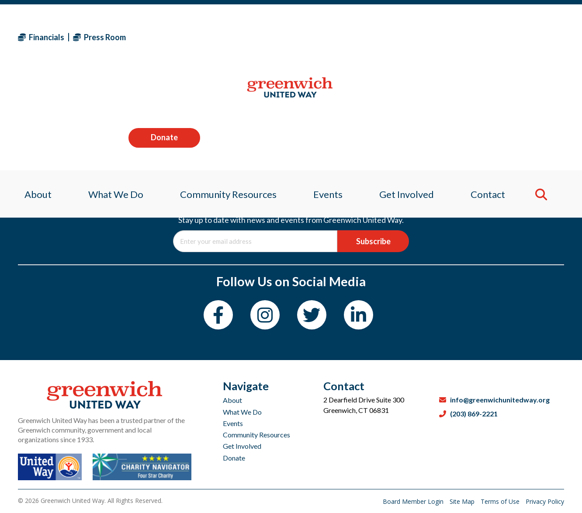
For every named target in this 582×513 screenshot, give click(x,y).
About (232, 400)
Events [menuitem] (328, 94)
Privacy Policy (545, 501)
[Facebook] (218, 314)
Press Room (99, 37)
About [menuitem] (31, 94)
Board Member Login (414, 501)
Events (233, 423)
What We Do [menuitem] (111, 94)
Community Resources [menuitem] (226, 94)
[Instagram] (265, 314)
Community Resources (256, 434)
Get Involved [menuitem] (409, 94)
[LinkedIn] (358, 314)
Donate (528, 37)
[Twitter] (311, 314)
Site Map (463, 501)
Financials (41, 37)
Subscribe (373, 241)
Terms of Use (501, 501)
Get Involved (242, 446)
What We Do (242, 412)
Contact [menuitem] (493, 94)
